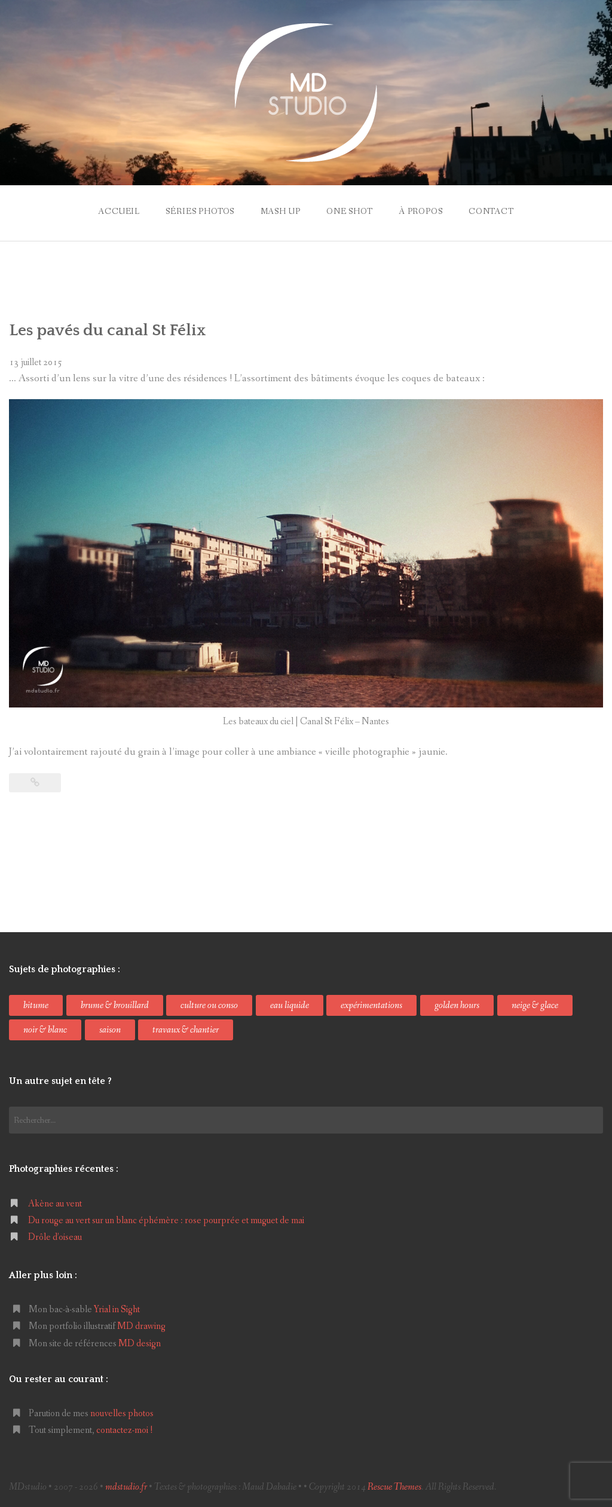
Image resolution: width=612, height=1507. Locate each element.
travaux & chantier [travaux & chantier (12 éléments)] (185, 1030)
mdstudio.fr (126, 1487)
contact (491, 211)
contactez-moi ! (124, 1430)
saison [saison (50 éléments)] (110, 1030)
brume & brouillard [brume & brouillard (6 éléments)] (115, 1005)
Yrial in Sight (117, 1309)
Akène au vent (55, 1203)
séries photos (200, 211)
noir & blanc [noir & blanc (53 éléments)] (45, 1030)
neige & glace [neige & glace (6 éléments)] (535, 1005)
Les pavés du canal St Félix (107, 330)
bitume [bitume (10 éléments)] (35, 1005)
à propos (421, 211)
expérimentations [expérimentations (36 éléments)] (371, 1005)
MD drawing (141, 1326)
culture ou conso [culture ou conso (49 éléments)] (209, 1005)
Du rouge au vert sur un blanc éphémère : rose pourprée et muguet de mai (166, 1220)
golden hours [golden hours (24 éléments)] (456, 1005)
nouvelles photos (122, 1413)
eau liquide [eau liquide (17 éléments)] (289, 1005)
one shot (349, 211)
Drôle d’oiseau (55, 1237)
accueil (119, 211)
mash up (281, 211)
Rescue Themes (394, 1487)
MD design (139, 1343)
